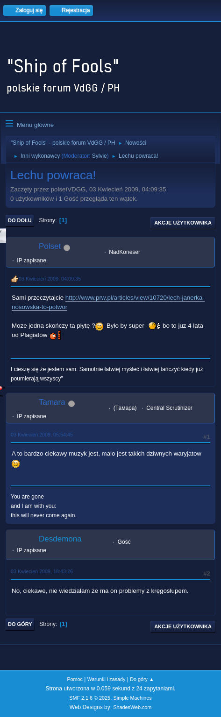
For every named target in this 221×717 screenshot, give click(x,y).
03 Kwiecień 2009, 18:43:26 (42, 571)
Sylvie (99, 156)
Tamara (52, 402)
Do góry (20, 624)
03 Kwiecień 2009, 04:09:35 (50, 278)
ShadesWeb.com (132, 707)
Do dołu (20, 220)
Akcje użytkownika (183, 222)
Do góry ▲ (142, 679)
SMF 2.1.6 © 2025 (89, 698)
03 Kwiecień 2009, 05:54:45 (42, 434)
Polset (50, 246)
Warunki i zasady (106, 679)
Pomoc (75, 679)
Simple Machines (133, 698)
